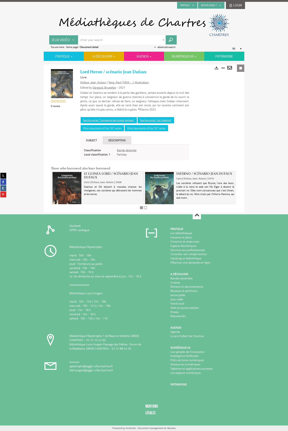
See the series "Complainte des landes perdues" (108, 120)
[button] (62, 83)
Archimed (130, 428)
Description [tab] (117, 140)
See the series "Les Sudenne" (156, 120)
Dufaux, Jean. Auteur (93, 82)
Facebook (75, 226)
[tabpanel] (135, 152)
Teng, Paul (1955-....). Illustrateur (128, 82)
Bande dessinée (126, 150)
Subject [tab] (91, 140)
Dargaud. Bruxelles (104, 87)
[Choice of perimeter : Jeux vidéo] (63, 39)
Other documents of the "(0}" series (102, 128)
